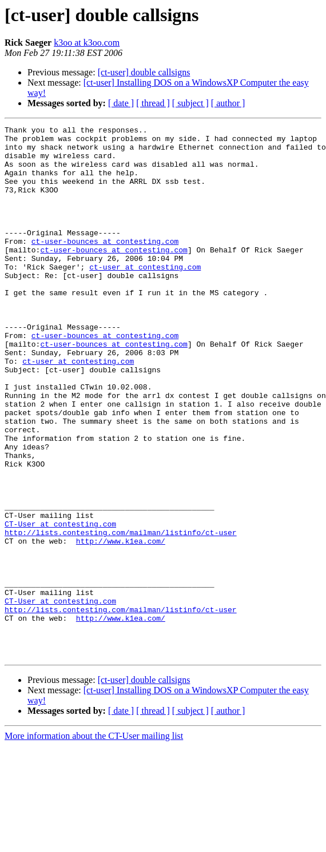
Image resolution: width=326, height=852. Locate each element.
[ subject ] (190, 103)
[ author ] (228, 103)
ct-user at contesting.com (145, 296)
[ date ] (121, 103)
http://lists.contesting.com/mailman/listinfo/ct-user (121, 614)
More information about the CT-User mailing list (94, 842)
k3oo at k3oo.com (87, 42)
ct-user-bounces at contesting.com (104, 265)
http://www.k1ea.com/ (120, 625)
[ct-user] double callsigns (144, 72)
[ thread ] (153, 103)
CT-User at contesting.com (60, 604)
